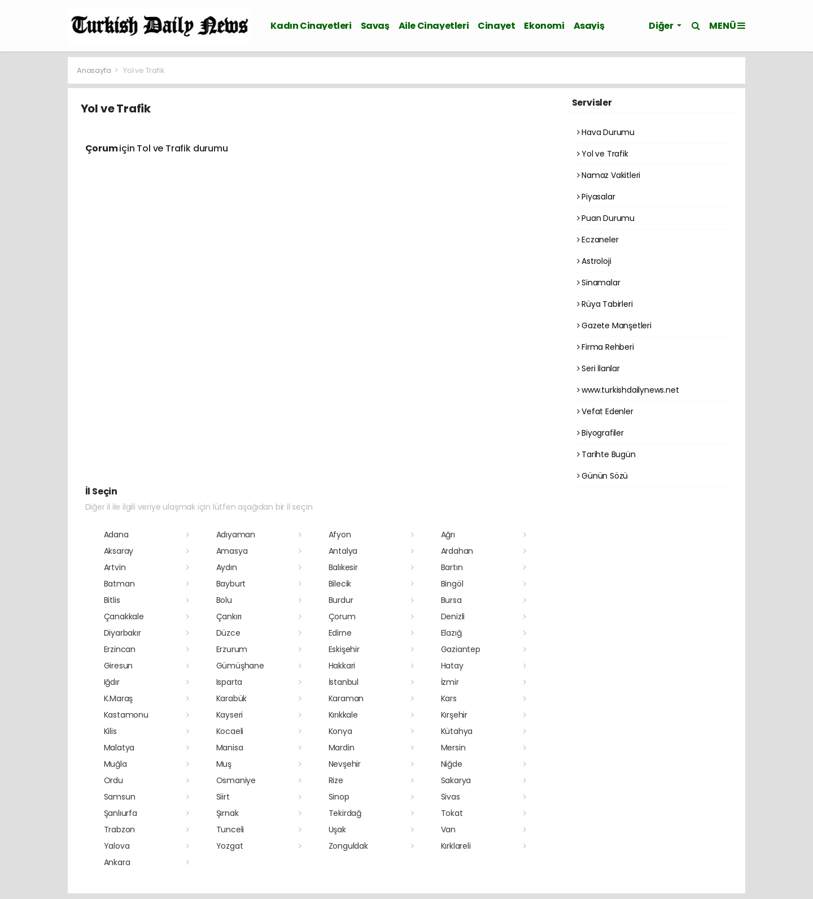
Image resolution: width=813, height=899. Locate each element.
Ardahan (457, 551)
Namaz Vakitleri (609, 175)
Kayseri (229, 714)
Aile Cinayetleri (434, 25)
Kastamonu (126, 714)
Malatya (119, 747)
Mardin (342, 747)
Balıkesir (343, 567)
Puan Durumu (606, 218)
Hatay (452, 665)
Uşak (337, 829)
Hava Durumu (606, 132)
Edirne (340, 633)
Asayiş (589, 25)
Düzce (228, 633)
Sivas (450, 796)
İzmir (450, 682)
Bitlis (112, 600)
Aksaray (119, 551)
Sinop (339, 796)
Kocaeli (230, 731)
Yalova (117, 846)
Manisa (229, 747)
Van (448, 829)
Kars (449, 698)
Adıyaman (235, 534)
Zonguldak (348, 846)
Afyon (340, 534)
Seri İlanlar (598, 368)
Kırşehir (454, 714)
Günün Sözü (602, 475)
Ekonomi (544, 25)
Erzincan (120, 649)
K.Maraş (118, 698)
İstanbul (344, 682)
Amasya (232, 551)
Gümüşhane (240, 665)
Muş (223, 764)
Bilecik (340, 583)
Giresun (118, 665)
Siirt (223, 796)
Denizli (453, 616)
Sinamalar (598, 282)
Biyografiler (600, 432)
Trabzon (120, 829)
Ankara (117, 862)
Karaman (346, 698)
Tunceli (230, 829)
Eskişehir (344, 649)
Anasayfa (94, 70)
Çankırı (229, 616)
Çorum (342, 616)
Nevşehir (345, 764)
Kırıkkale (343, 714)
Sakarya (456, 780)
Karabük (231, 698)
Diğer (662, 25)
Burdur (341, 600)
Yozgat (229, 846)
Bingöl (452, 583)
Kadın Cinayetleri (310, 25)
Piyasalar (596, 196)
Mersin (453, 747)
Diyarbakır (122, 633)
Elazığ (451, 633)
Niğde (451, 764)
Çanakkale (124, 616)
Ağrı (448, 534)
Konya (340, 731)
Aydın (226, 567)
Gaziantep (460, 649)
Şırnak (227, 813)
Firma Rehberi (605, 347)
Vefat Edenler (605, 411)
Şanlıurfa (120, 813)
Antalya (343, 551)
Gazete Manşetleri (614, 325)
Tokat (452, 813)
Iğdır (112, 682)
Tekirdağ (345, 813)
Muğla (115, 764)
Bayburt (231, 583)
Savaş (375, 25)
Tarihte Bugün (606, 454)
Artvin (115, 567)
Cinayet (496, 25)
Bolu (224, 600)
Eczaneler (598, 239)
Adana (116, 534)
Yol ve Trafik (144, 70)
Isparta (229, 682)
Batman (119, 583)
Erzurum (232, 649)
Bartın (452, 567)
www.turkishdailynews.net (628, 390)
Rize (336, 780)
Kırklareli (456, 846)
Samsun (120, 796)
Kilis (110, 731)
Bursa (451, 600)
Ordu (113, 780)
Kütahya (457, 731)
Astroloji (594, 261)
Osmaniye (236, 780)
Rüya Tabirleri (605, 304)
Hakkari (342, 665)
